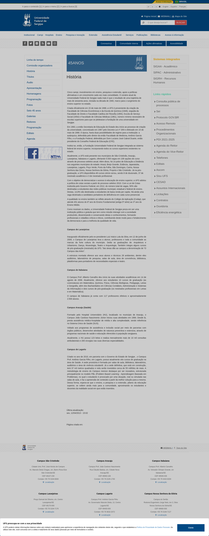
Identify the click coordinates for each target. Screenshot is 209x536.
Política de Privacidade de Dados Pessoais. (153, 527)
